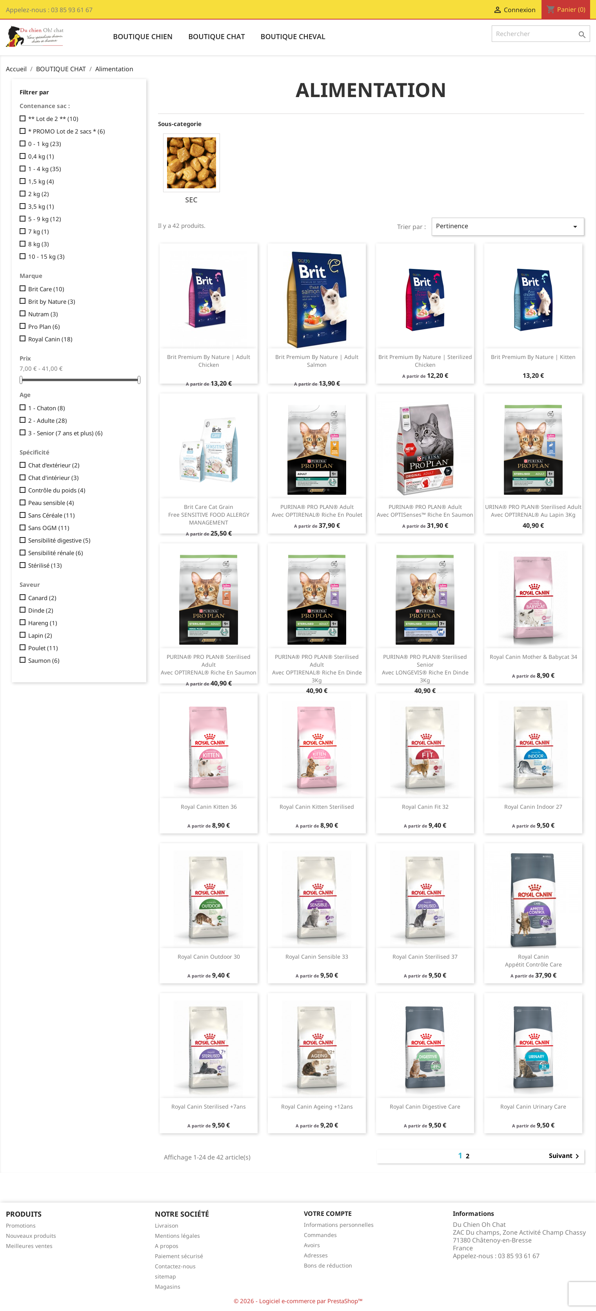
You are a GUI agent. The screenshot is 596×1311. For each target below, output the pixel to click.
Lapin (40, 635)
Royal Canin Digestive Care (425, 1106)
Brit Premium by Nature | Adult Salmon (316, 360)
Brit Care (46, 289)
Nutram (43, 314)
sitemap (165, 1276)
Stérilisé (45, 565)
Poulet (43, 648)
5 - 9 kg (44, 219)
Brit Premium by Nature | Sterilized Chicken (425, 360)
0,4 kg (41, 156)
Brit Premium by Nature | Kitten (533, 357)
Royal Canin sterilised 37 (425, 956)
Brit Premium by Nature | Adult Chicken (208, 360)
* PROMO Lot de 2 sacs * (66, 131)
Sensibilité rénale (55, 553)
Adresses (316, 1255)
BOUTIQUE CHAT (216, 36)
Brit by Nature (51, 301)
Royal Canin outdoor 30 (209, 956)
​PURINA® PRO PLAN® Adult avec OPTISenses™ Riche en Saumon (425, 510)
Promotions (21, 1225)
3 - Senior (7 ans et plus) (65, 433)
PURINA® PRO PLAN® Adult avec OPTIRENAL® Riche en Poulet (317, 510)
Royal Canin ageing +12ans (317, 1106)
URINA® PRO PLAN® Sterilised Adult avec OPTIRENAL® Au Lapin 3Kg (533, 510)
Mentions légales (177, 1235)
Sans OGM (48, 528)
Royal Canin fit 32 (425, 806)
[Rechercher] (541, 33)
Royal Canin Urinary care (533, 1106)
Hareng (42, 623)
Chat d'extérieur (54, 465)
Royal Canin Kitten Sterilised (317, 806)
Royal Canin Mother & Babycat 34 (533, 656)
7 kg (38, 231)
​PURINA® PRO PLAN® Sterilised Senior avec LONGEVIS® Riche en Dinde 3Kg (425, 668)
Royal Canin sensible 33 (316, 956)
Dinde (40, 610)
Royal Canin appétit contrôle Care (533, 960)
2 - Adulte (47, 420)
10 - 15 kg (46, 256)
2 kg (38, 194)
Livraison (166, 1225)
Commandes (320, 1235)
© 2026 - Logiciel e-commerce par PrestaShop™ (298, 1301)
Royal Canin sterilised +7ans (208, 1106)
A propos (166, 1246)
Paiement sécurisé (179, 1256)
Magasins (167, 1286)
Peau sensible (51, 503)
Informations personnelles (339, 1224)
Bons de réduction (328, 1265)
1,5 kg (41, 181)
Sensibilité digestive (59, 540)
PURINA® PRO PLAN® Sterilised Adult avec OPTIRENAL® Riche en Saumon (208, 664)
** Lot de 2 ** (53, 119)
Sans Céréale (51, 515)
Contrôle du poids (56, 490)
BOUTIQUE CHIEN (143, 36)
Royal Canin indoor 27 (533, 806)
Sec (191, 199)
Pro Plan (44, 326)
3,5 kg (41, 206)
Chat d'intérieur (53, 477)
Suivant (565, 1156)
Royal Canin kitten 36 (209, 806)
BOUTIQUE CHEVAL (293, 36)
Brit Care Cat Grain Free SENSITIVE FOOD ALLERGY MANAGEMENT (208, 514)
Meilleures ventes (29, 1246)
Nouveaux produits (31, 1235)
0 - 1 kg (44, 144)
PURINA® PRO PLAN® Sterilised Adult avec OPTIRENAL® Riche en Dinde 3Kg (317, 668)
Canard (42, 598)
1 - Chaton (46, 408)
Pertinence (508, 226)
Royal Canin (50, 339)
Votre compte (328, 1213)
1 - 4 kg (44, 169)
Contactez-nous (175, 1266)
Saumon (44, 660)
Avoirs (312, 1245)
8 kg (38, 244)
